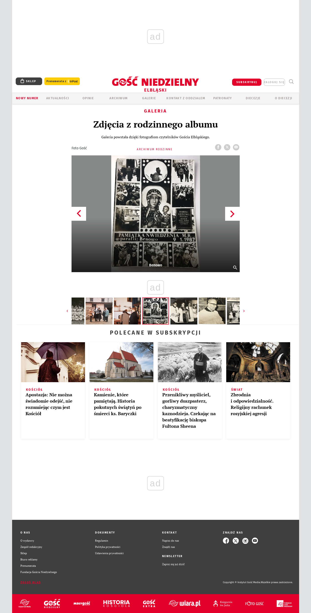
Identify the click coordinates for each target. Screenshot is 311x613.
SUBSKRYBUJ (246, 82)
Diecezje (253, 98)
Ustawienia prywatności (109, 553)
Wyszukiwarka (291, 81)
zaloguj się (274, 82)
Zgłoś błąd (30, 582)
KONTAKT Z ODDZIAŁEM (185, 98)
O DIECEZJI (283, 98)
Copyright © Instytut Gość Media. (242, 582)
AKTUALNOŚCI (57, 98)
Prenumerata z (62, 81)
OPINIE (88, 98)
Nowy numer (27, 98)
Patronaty (222, 98)
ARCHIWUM (118, 98)
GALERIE (149, 98)
